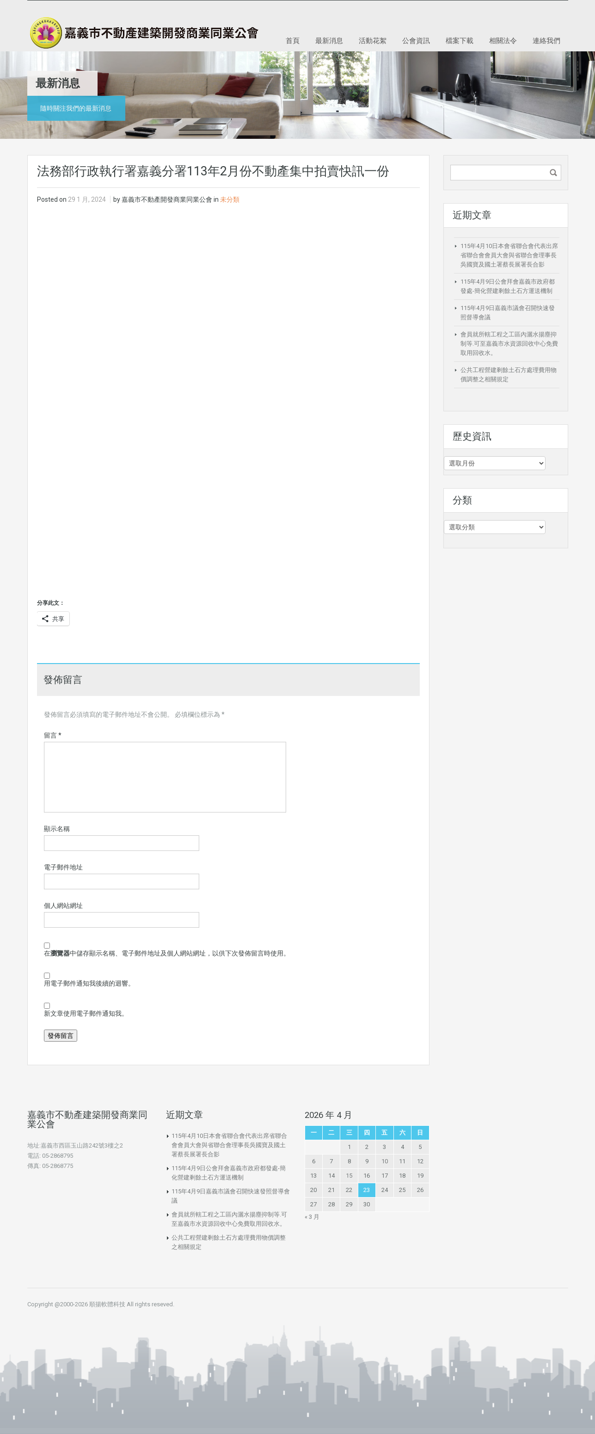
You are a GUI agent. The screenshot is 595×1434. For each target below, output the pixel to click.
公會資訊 (416, 40)
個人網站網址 (63, 905)
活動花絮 (372, 40)
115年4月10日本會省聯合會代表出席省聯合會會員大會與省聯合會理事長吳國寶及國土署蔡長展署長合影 (509, 255)
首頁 (293, 40)
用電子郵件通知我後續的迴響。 (89, 983)
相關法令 (503, 40)
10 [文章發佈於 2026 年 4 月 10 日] (384, 1161)
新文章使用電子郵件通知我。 (86, 1013)
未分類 (229, 199)
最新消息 (329, 40)
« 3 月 (312, 1216)
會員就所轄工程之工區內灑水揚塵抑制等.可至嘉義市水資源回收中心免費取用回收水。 (509, 343)
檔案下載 (459, 40)
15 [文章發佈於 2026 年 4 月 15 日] (349, 1175)
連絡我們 (546, 40)
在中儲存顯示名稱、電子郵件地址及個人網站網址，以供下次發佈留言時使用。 (167, 953)
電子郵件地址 (63, 867)
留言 (52, 735)
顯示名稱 (57, 828)
